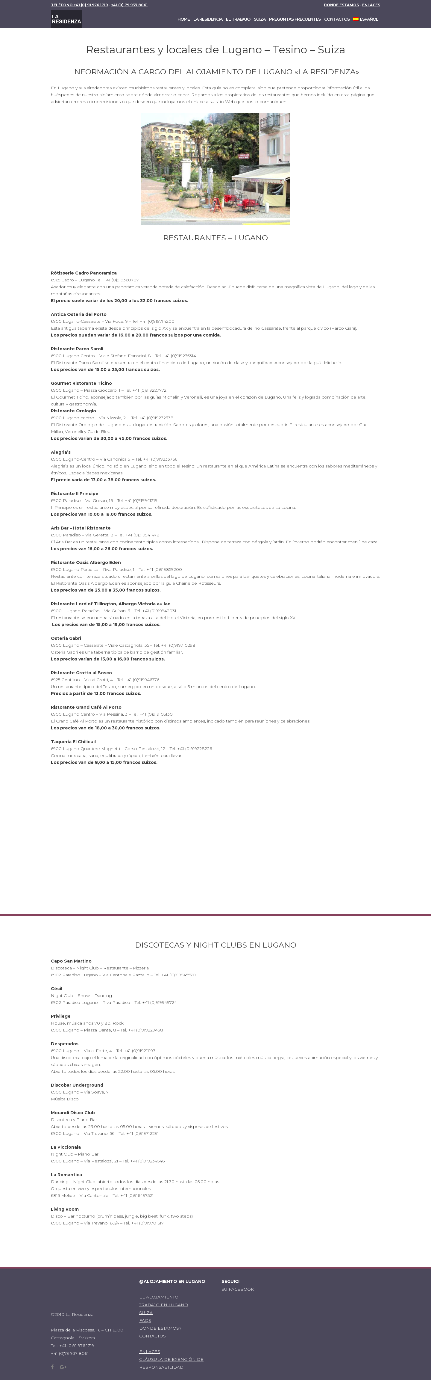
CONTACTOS (152, 1336)
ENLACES (149, 1351)
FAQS (145, 1320)
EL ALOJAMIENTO (158, 1297)
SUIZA (146, 1312)
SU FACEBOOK (237, 1289)
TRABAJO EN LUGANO (163, 1304)
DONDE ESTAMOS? (160, 1328)
